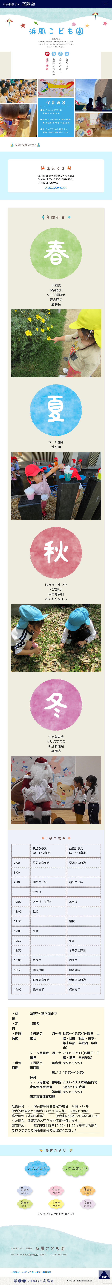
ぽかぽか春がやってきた (61, 175)
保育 (37, 1272)
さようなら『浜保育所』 (61, 179)
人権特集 (53, 182)
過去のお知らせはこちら (56, 187)
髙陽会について (19, 1272)
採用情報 (46, 1272)
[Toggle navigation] (105, 4)
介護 (31, 1272)
